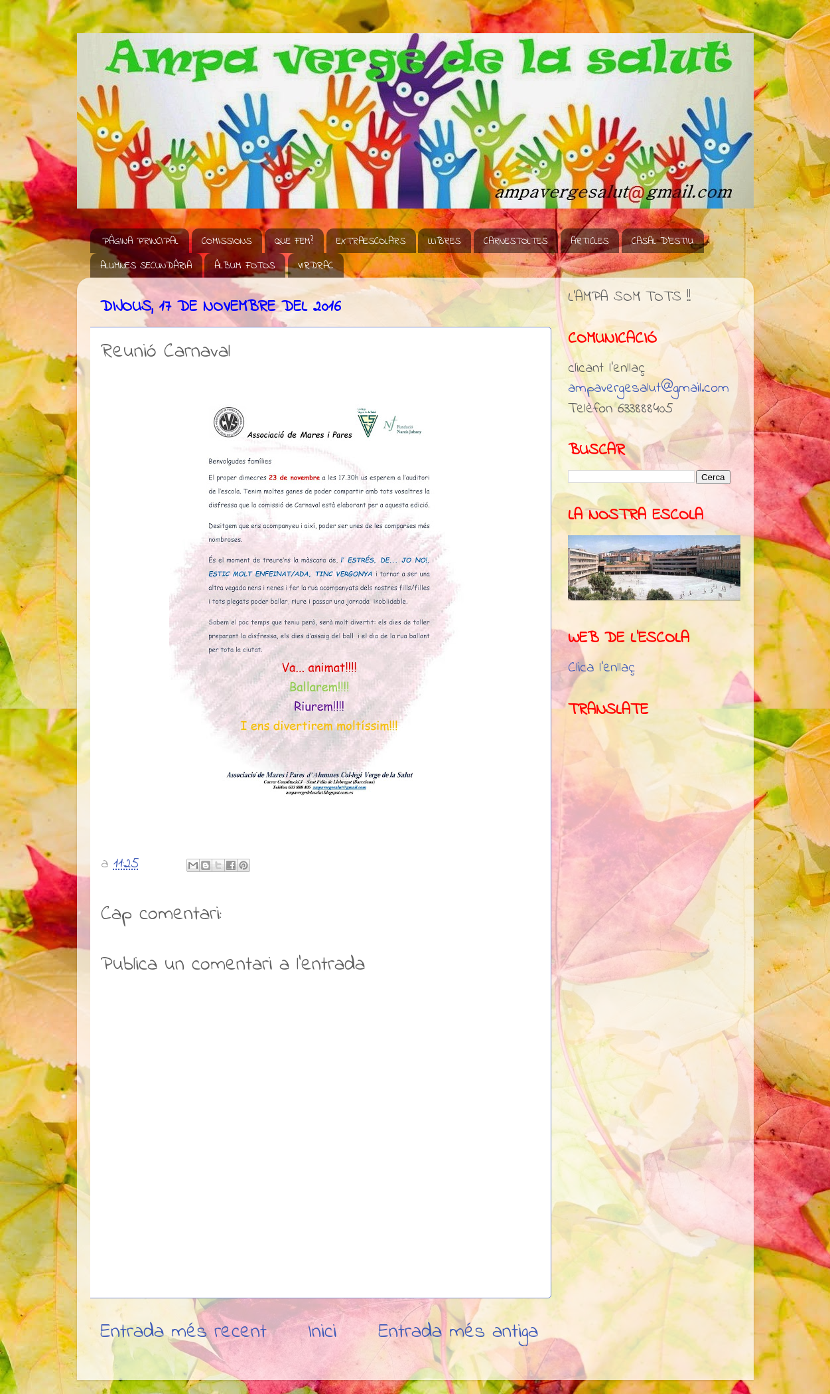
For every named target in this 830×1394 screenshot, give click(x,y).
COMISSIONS (226, 241)
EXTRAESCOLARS (370, 241)
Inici (322, 1332)
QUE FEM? (294, 241)
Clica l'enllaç (601, 668)
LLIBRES (444, 241)
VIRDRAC (315, 265)
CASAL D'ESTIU (662, 241)
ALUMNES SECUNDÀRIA (146, 265)
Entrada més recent (183, 1332)
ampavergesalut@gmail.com (648, 388)
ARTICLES (589, 241)
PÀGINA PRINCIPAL (140, 241)
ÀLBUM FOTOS (244, 265)
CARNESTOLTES (515, 241)
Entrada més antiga (458, 1332)
